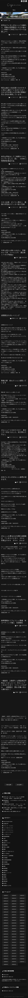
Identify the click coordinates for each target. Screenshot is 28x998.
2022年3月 (22, 939)
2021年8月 (6, 947)
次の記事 (19, 784)
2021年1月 (14, 953)
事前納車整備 (6, 836)
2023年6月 (22, 925)
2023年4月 (14, 928)
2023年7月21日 (24, 482)
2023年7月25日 (24, 257)
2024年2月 (6, 920)
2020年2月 (6, 964)
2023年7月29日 (24, 97)
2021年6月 (22, 947)
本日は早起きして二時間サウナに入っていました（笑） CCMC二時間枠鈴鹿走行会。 (14, 159)
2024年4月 (14, 917)
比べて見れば (6, 853)
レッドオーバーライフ (8, 832)
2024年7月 (14, 914)
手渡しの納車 (6, 847)
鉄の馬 (17, 257)
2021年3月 (22, 950)
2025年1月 (14, 909)
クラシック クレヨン (8, 825)
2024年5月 (6, 917)
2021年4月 (14, 950)
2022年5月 (6, 939)
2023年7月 (14, 925)
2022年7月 (14, 936)
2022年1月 (14, 942)
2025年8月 (6, 903)
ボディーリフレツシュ (8, 830)
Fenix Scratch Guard (7, 821)
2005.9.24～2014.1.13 (8, 976)
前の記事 (8, 784)
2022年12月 (22, 931)
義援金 (4, 874)
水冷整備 (5, 857)
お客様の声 (5, 823)
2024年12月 (22, 909)
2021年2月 (6, 953)
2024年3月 (22, 917)
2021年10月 (14, 945)
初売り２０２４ (6, 842)
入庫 (4, 838)
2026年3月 (22, 895)
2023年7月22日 (24, 437)
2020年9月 (22, 956)
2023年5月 (6, 928)
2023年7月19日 (24, 625)
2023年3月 (22, 928)
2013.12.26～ (6, 974)
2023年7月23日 (24, 318)
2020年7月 (14, 958)
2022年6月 (22, 936)
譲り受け (5, 879)
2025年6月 (22, 903)
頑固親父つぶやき (15, 318)
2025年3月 (22, 906)
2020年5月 (6, 961)
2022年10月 (14, 934)
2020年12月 (22, 953)
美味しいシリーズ (7, 872)
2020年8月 (6, 958)
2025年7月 (14, 903)
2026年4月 (14, 895)
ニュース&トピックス (14, 34)
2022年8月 (6, 936)
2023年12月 (22, 920)
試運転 (17, 543)
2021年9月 (22, 945)
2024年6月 (22, 914)
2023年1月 (14, 931)
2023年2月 (6, 931)
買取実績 (5, 881)
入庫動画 (16, 692)
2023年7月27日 (24, 163)
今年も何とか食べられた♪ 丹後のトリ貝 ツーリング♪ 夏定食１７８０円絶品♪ (13, 252)
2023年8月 (6, 925)
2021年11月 (6, 945)
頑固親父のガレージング (10, 315)
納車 (4, 866)
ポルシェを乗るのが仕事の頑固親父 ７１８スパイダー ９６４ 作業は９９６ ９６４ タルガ (13, 538)
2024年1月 (14, 920)
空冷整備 (5, 862)
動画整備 (5, 845)
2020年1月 (14, 964)
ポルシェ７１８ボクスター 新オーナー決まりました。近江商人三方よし (13, 432)
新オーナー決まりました (13, 437)
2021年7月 (14, 947)
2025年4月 (14, 906)
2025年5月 (6, 906)
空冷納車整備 (6, 864)
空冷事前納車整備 (7, 859)
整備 (17, 385)
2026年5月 (6, 895)
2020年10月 (14, 956)
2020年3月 (22, 961)
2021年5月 (6, 950)
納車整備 (5, 868)
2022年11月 (6, 934)
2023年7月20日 (24, 543)
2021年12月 (22, 942)
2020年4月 (14, 961)
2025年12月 (22, 898)
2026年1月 (14, 898)
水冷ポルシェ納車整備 (8, 855)
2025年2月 (6, 909)
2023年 (5, 20)
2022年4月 (14, 939)
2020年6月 (22, 958)
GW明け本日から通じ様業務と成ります (12, 811)
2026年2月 (6, 898)
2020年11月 (6, 956)
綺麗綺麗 (5, 870)
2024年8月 (6, 914)
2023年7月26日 (24, 207)
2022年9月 (22, 934)
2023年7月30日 (24, 34)
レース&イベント (7, 834)
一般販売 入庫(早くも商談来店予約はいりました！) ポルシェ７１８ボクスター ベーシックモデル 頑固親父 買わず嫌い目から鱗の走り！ (14, 685)
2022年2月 (6, 942)
